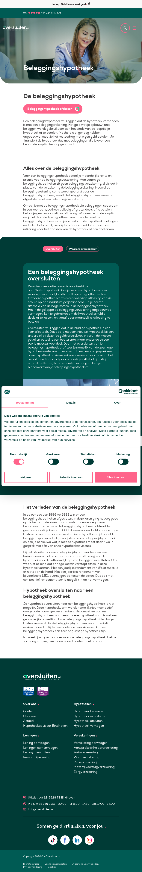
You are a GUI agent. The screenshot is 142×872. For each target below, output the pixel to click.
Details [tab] (71, 402)
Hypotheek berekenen (89, 711)
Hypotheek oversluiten (90, 716)
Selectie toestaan (71, 477)
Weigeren (26, 477)
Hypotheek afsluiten (88, 721)
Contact (29, 711)
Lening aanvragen (36, 743)
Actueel (28, 721)
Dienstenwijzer (31, 863)
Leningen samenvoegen (40, 748)
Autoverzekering (86, 752)
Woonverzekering (86, 757)
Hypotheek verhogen (89, 726)
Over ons (29, 716)
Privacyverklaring (32, 866)
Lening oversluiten (36, 752)
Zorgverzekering (86, 772)
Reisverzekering (85, 762)
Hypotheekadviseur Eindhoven (45, 726)
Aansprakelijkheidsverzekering (96, 748)
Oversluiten (53, 249)
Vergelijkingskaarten (56, 863)
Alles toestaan (116, 477)
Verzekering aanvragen (91, 743)
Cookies (52, 866)
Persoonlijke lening (36, 757)
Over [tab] (117, 402)
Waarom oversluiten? (82, 249)
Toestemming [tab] (25, 402)
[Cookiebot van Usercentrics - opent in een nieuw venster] (121, 392)
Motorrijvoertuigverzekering (94, 767)
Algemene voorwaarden (85, 863)
